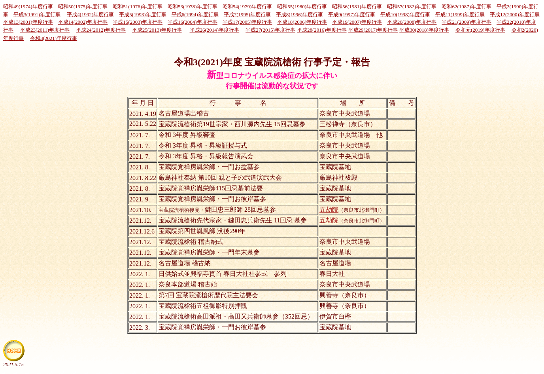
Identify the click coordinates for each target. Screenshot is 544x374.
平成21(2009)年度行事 (466, 22)
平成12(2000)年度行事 (515, 14)
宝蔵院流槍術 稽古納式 (191, 241)
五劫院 (328, 209)
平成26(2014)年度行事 (215, 30)
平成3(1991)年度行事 (36, 14)
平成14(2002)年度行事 (83, 22)
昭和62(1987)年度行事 (466, 6)
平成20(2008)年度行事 (412, 22)
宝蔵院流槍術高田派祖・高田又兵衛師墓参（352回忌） (236, 316)
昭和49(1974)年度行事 (28, 6)
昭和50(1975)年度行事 (83, 6)
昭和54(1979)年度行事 (247, 6)
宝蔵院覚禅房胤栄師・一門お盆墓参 (209, 166)
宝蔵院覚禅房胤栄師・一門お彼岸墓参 (212, 199)
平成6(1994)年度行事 (195, 14)
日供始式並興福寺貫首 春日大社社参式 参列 (223, 273)
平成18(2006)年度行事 (302, 22)
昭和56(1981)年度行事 (357, 6)
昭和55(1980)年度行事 (302, 6)
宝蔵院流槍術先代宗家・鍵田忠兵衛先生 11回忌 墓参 (233, 220)
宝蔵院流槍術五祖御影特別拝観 (203, 305)
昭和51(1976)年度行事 (137, 6)
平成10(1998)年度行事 (405, 14)
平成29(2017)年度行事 (373, 30)
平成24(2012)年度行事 (101, 30)
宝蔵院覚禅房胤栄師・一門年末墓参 (209, 252)
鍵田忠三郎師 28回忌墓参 (217, 209)
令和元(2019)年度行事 (480, 30)
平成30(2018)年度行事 (424, 30)
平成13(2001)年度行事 (28, 22)
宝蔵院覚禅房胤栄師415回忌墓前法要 (211, 188)
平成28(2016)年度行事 (322, 30)
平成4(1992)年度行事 (90, 14)
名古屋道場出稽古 (184, 113)
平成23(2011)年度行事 (45, 30)
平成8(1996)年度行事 (299, 14)
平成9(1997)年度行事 (351, 14)
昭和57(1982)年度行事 (412, 6)
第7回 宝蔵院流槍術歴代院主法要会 (208, 295)
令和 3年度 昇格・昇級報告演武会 (206, 156)
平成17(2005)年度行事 (247, 22)
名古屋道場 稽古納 (185, 263)
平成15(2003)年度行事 (137, 22)
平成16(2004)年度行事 (192, 22)
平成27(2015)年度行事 (270, 30)
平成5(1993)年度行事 (142, 14)
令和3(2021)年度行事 (53, 38)
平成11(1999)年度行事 (460, 14)
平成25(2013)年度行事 (157, 30)
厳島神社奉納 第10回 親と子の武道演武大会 (220, 177)
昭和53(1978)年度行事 (192, 6)
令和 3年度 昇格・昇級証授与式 (203, 145)
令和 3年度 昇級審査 (187, 134)
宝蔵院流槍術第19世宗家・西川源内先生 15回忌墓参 (232, 124)
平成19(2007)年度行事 (357, 22)
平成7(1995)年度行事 (247, 14)
